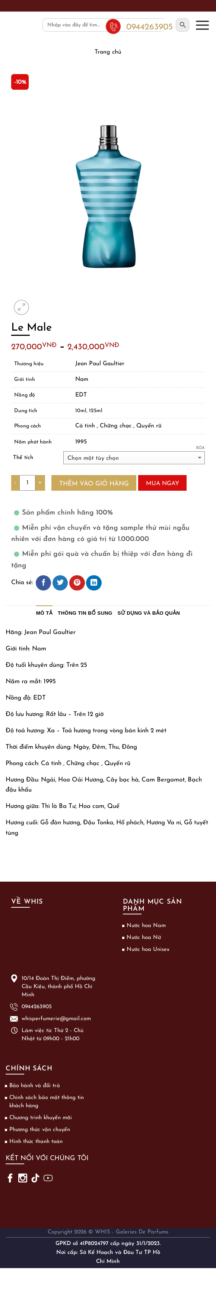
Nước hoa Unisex (148, 949)
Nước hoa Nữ (144, 937)
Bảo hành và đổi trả (34, 1086)
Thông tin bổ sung (85, 613)
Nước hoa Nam (146, 926)
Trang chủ (108, 52)
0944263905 (37, 1007)
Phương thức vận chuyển (39, 1130)
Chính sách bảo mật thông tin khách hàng (46, 1102)
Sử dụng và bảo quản (149, 613)
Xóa (200, 448)
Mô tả (44, 613)
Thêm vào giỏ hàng (94, 484)
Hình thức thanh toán (36, 1141)
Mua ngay (162, 484)
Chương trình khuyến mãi (40, 1118)
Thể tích (23, 458)
